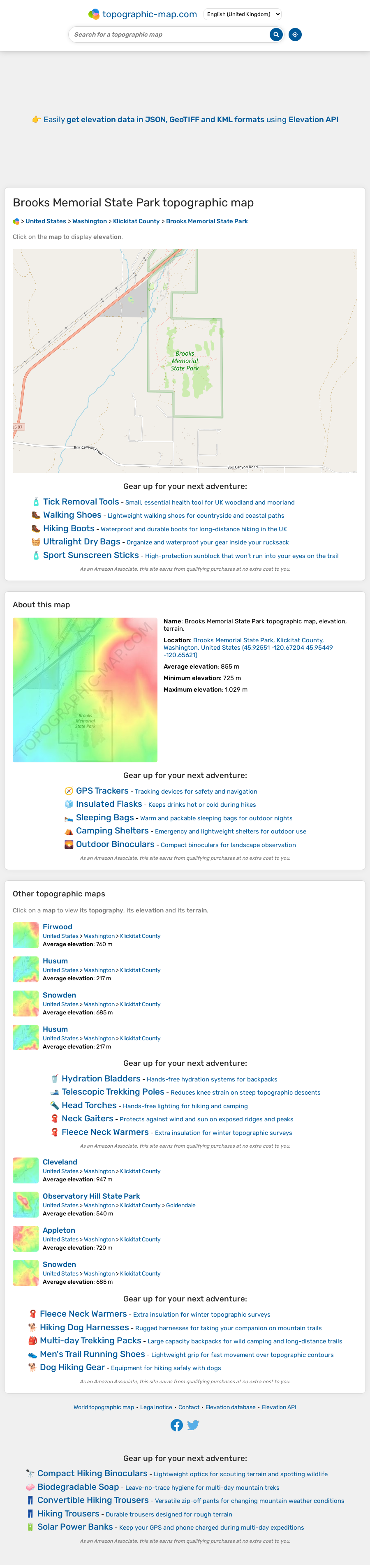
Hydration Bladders (101, 1078)
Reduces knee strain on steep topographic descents (246, 1092)
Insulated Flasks (109, 804)
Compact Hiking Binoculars (92, 1473)
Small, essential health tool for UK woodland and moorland (210, 502)
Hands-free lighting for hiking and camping (185, 1106)
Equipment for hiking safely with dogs (166, 1368)
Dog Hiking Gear (72, 1367)
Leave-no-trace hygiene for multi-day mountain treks (202, 1487)
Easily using (191, 119)
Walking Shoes (72, 514)
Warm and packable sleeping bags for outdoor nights (216, 818)
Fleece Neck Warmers (105, 1132)
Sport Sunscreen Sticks (91, 555)
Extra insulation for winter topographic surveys (223, 1133)
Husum (55, 960)
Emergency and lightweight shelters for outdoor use (230, 831)
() (248, 648)
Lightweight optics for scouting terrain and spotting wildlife (241, 1474)
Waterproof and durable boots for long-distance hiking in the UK (194, 529)
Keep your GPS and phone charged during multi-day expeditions (211, 1527)
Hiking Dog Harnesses (84, 1327)
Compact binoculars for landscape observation (228, 845)
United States (61, 936)
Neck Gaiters (87, 1118)
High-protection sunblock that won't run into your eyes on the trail (242, 556)
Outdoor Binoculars (115, 844)
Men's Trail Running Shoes (92, 1354)
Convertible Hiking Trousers (93, 1500)
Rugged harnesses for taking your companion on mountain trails (228, 1328)
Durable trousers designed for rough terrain (169, 1514)
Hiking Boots (69, 528)
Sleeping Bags (105, 817)
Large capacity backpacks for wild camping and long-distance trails (245, 1341)
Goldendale (181, 1205)
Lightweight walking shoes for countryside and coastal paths (196, 515)
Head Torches (89, 1105)
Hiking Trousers (68, 1513)
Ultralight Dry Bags (81, 541)
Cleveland (60, 1162)
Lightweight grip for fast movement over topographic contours (242, 1355)
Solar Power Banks (75, 1526)
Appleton (59, 1230)
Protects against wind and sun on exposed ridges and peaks (207, 1119)
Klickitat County (140, 936)
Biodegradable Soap (78, 1487)
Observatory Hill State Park (91, 1196)
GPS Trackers (102, 790)
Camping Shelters (112, 830)
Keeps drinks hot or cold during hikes (202, 804)
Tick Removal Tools (81, 501)
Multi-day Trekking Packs (90, 1340)
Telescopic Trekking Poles (113, 1091)
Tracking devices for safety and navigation (196, 791)
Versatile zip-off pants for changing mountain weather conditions (250, 1501)
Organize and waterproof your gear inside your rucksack (208, 542)
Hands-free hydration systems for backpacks (212, 1079)
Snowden (59, 995)
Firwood (57, 926)
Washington (99, 936)
